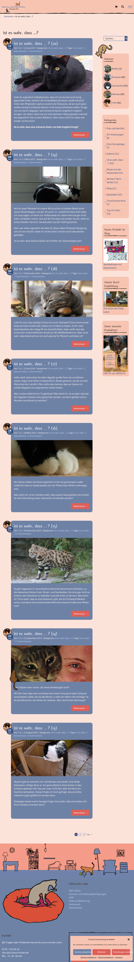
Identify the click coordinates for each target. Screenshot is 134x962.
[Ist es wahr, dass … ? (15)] (52, 560)
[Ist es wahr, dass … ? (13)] (52, 758)
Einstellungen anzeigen (121, 952)
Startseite (8, 16)
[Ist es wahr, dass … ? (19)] (52, 185)
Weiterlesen (79, 135)
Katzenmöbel (20, 162)
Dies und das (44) (115, 128)
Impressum (119, 957)
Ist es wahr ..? (79, 48)
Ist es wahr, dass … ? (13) (35, 728)
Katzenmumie (20, 371)
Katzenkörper (20, 51)
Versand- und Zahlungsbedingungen (87, 894)
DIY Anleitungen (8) (115, 136)
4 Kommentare (35, 436)
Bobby (115, 68)
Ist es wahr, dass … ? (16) (35, 428)
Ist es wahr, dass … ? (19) (35, 154)
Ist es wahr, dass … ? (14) (35, 633)
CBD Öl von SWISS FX (114, 373)
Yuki (20, 48)
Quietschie (117, 85)
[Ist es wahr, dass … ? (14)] (52, 663)
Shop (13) (111, 188)
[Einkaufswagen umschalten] (116, 6)
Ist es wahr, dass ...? (57, 48)
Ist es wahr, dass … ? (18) (35, 268)
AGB (71, 897)
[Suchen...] (114, 38)
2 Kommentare (35, 162)
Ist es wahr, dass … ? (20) (36, 43)
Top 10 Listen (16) (113, 212)
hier (56, 211)
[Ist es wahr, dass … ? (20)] (52, 73)
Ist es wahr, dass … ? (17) (35, 363)
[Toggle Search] (122, 6)
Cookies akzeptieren (83, 952)
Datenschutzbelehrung (89, 957)
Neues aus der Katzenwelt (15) (115, 171)
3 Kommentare (38, 276)
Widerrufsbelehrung (79, 900)
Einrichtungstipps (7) (115, 146)
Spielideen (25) (114, 194)
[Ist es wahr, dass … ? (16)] (52, 458)
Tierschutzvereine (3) (115, 202)
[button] (128, 939)
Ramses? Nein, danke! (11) (114, 180)
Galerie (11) (113, 153)
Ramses (116, 94)
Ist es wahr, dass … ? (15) (35, 526)
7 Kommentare (35, 51)
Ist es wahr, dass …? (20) (115, 161)
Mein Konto (75, 890)
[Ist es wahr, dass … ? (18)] (52, 299)
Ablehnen (101, 952)
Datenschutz (75, 907)
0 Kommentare (24, 534)
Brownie (116, 77)
